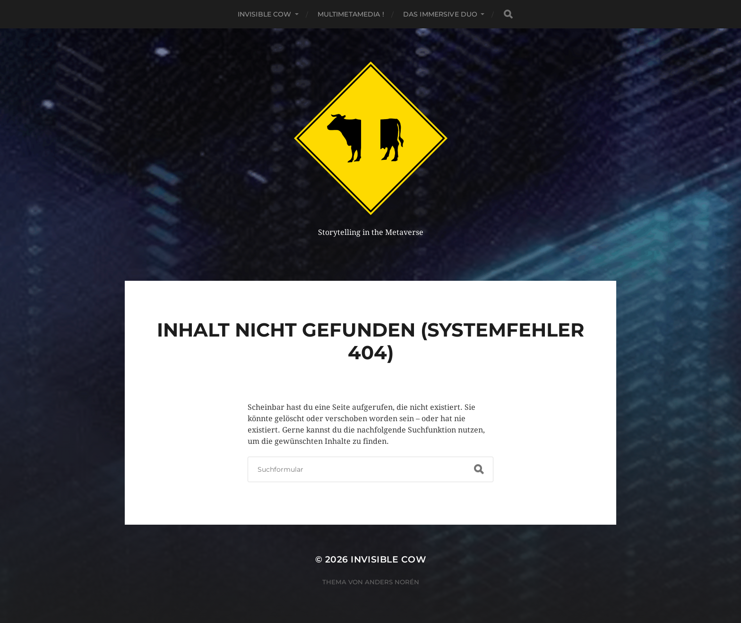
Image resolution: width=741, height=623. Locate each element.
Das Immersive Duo (440, 14)
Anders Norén (392, 582)
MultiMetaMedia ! (351, 14)
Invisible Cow (265, 14)
